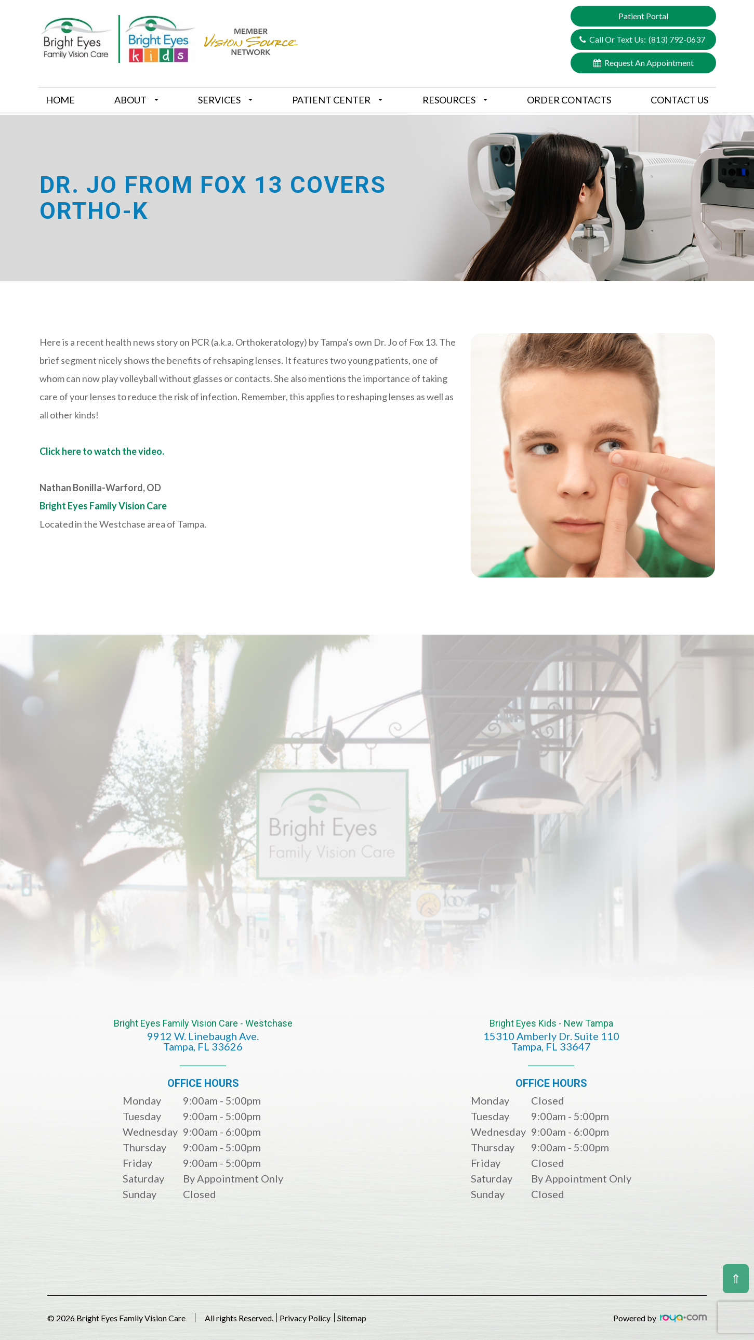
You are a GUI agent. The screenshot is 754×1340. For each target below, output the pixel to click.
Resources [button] (454, 100)
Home (60, 100)
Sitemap (377, 1318)
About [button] (136, 100)
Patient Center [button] (337, 100)
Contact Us (679, 100)
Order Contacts (569, 100)
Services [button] (225, 100)
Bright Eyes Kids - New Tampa (551, 1042)
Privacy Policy (318, 1318)
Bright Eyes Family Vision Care (103, 505)
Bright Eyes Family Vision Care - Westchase (203, 1042)
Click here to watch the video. (101, 451)
